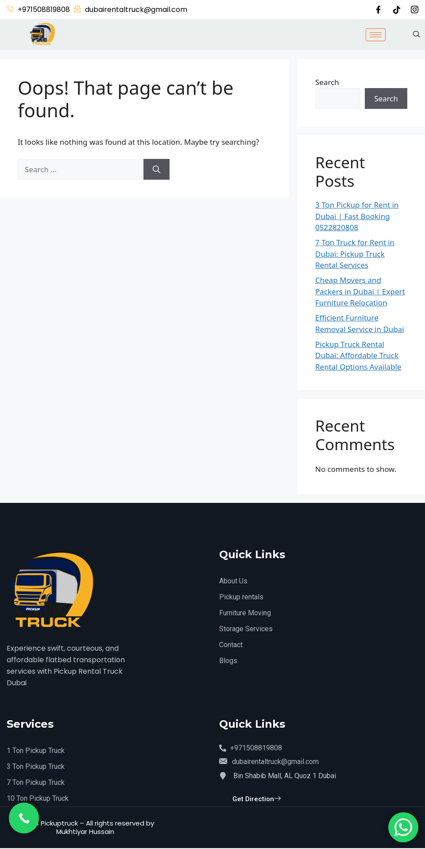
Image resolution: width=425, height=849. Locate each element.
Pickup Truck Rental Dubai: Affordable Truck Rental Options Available (358, 355)
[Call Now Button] (24, 818)
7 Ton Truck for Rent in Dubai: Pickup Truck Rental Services (354, 253)
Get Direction (256, 801)
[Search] (156, 169)
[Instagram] (414, 9)
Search (327, 82)
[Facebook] (378, 9)
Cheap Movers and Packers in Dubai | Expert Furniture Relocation (360, 291)
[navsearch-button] (416, 34)
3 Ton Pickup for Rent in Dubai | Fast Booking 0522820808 (357, 216)
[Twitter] (396, 9)
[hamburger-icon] (376, 34)
